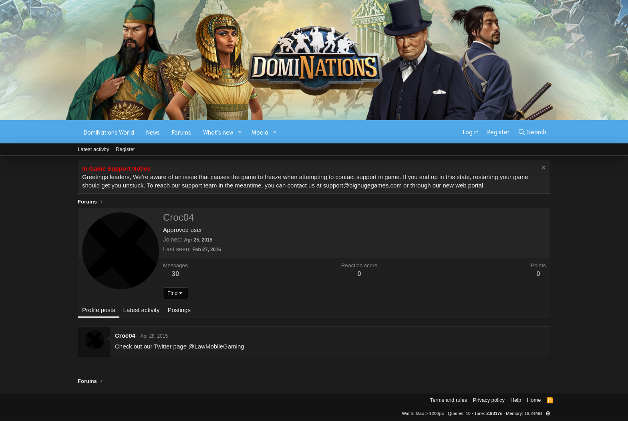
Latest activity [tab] (141, 309)
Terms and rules (448, 400)
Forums (181, 132)
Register (125, 149)
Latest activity (93, 149)
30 (175, 274)
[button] (240, 132)
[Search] (532, 131)
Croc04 (125, 335)
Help (516, 400)
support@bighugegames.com (362, 185)
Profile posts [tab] (98, 309)
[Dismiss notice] (542, 168)
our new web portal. (459, 185)
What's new (218, 132)
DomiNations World (109, 132)
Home (534, 400)
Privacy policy (489, 400)
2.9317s (494, 413)
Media (260, 132)
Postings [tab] (179, 309)
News (153, 132)
